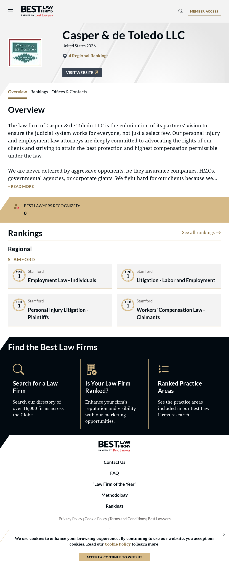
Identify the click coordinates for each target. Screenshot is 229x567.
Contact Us (114, 462)
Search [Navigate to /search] (42, 394)
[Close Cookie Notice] (221, 535)
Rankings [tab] (39, 91)
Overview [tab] (17, 91)
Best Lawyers (159, 519)
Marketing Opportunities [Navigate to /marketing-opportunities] (114, 394)
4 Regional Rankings (88, 55)
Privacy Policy (70, 519)
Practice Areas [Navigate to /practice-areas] (187, 394)
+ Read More (21, 186)
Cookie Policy (96, 519)
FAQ (114, 473)
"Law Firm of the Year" (114, 484)
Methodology (114, 495)
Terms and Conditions (127, 519)
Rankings (114, 506)
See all (201, 232)
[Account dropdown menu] (204, 11)
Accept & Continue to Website (114, 557)
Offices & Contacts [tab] (69, 91)
